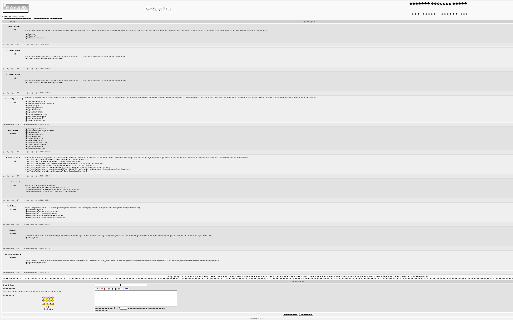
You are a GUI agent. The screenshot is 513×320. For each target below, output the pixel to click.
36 (256, 277)
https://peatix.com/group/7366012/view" (44, 161)
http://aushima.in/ (30, 34)
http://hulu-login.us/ (31, 237)
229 (387, 278)
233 (400, 278)
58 (308, 277)
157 (161, 278)
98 (403, 277)
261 (488, 278)
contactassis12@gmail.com (12, 99)
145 (123, 278)
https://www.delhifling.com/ (34, 210)
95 (395, 277)
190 (265, 278)
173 (211, 278)
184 (246, 278)
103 (417, 277)
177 (224, 278)
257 (475, 278)
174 (214, 278)
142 (114, 278)
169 (199, 278)
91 (386, 277)
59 (311, 277)
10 (195, 277)
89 (381, 277)
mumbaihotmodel (12, 182)
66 (327, 277)
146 (126, 278)
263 (494, 278)
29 (240, 277)
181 (236, 278)
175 (217, 278)
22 (223, 277)
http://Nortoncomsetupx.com (34, 111)
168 (196, 278)
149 (136, 278)
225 (374, 278)
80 (360, 277)
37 (259, 277)
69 (334, 277)
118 (38, 278)
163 (180, 278)
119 (42, 278)
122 (51, 278)
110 (13, 278)
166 (189, 278)
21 (221, 277)
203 (305, 278)
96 (398, 277)
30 (242, 277)
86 (374, 277)
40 (266, 277)
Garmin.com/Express (12, 254)
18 (214, 277)
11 (198, 277)
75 (348, 277)
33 (249, 277)
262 (491, 278)
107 (4, 278)
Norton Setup (12, 130)
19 (216, 277)
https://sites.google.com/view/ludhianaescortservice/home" (51, 159)
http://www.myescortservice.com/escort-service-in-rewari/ (44, 58)
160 (170, 278)
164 (183, 278)
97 (400, 277)
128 (70, 278)
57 (306, 277)
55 (301, 277)
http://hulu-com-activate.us (34, 119)
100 (408, 277)
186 (252, 278)
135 (92, 278)
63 (320, 277)
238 (415, 278)
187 (255, 278)
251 (456, 278)
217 (349, 278)
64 (322, 277)
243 (431, 278)
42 (271, 277)
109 (10, 278)
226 (378, 278)
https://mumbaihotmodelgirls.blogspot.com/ (42, 189)
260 (484, 278)
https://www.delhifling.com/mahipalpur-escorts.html (42, 211)
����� (414, 14)
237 (412, 278)
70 (337, 277)
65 (325, 277)
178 (227, 278)
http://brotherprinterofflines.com (35, 101)
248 (447, 278)
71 (339, 277)
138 (101, 278)
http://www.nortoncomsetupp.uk (35, 117)
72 (341, 277)
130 (76, 278)
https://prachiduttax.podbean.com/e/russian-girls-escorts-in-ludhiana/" (54, 163)
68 (332, 277)
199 (293, 278)
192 (271, 278)
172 (208, 278)
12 (200, 277)
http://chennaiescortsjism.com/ (35, 38)
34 (252, 277)
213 (337, 278)
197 (287, 278)
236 (409, 278)
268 (510, 278)
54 (299, 277)
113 (23, 278)
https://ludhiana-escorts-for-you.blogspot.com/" (47, 171)
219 (356, 278)
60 (313, 277)
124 (57, 278)
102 (414, 277)
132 (82, 278)
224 (371, 278)
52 (294, 277)
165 (186, 278)
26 (233, 277)
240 (422, 278)
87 (377, 277)
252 (459, 278)
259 (481, 278)
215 (343, 278)
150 (139, 278)
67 (330, 277)
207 (318, 278)
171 (205, 278)
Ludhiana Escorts (12, 158)
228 (384, 278)
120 (45, 278)
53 (297, 277)
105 (423, 277)
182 (239, 278)
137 (98, 278)
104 (420, 277)
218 (353, 278)
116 (32, 278)
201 (299, 278)
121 (48, 278)
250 (453, 278)
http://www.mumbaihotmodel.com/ (39, 187)
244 (434, 278)
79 (358, 277)
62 (318, 277)
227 (381, 278)
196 (283, 278)
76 (351, 277)
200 (296, 278)
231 (393, 278)
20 (219, 277)
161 (173, 278)
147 (130, 278)
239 (418, 278)
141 (111, 278)
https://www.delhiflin (31, 213)
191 (268, 278)
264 (497, 278)
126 (64, 278)
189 (261, 278)
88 (379, 277)
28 (238, 277)
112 (20, 278)
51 (292, 277)
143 (117, 278)
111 (17, 278)
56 (304, 277)
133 (86, 278)
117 (35, 278)
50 (289, 277)
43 (273, 277)
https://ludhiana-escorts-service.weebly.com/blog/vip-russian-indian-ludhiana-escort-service (62, 167)
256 (472, 278)
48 (285, 277)
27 (235, 277)
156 (158, 278)
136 (95, 278)
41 (268, 277)
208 (321, 278)
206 (315, 278)
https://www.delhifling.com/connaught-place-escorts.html (44, 215)
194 (277, 278)
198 (290, 278)
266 (503, 278)
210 (327, 278)
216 (346, 278)
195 (280, 278)
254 (466, 278)
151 (142, 278)
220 (359, 278)
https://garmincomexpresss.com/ (36, 263)
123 (54, 278)
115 (29, 278)
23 (226, 277)
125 (61, 278)
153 (148, 278)
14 (205, 277)
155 (155, 278)
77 (353, 277)
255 (469, 278)
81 (362, 277)
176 (221, 278)
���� (463, 14)
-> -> (33, 18)
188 (258, 278)
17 (212, 277)
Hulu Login (12, 230)
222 (365, 278)
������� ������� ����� (17, 18)
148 (133, 278)
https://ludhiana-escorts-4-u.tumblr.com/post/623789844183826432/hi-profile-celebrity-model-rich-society (66, 169)
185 (249, 278)
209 (324, 278)
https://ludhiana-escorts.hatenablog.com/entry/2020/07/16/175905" (53, 165)
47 (282, 277)
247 (444, 278)
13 (202, 277)
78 (355, 277)
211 (330, 278)
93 (391, 277)
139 (104, 278)
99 (405, 277)
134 (89, 278)
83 (367, 277)
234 (403, 278)
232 (397, 278)
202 (302, 278)
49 (287, 277)
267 (506, 278)
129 (73, 278)
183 (243, 278)
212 (334, 278)
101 (411, 277)
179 (230, 278)
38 (261, 277)
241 (425, 278)
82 (365, 277)
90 (384, 277)
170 (202, 278)
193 (274, 278)
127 (67, 278)
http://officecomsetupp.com (34, 113)
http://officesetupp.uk (32, 105)
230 (390, 278)
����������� (447, 14)
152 (145, 278)
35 (254, 277)
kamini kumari (12, 206)
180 (233, 278)
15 (207, 277)
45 (278, 277)
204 (309, 278)
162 (177, 278)
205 (312, 278)
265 (500, 278)
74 (346, 277)
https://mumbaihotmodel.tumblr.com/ (40, 191)
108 (7, 278)
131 (79, 278)
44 (275, 277)
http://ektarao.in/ (30, 36)
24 (228, 277)
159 (167, 278)
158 (164, 278)
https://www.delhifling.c (32, 217)
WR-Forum (258, 318)
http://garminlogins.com (33, 109)
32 (247, 277)
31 (245, 277)
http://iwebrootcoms (31, 120)
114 (26, 278)
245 (437, 278)
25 (230, 277)
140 (108, 278)
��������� (429, 14)
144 (120, 278)
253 (462, 278)
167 (192, 278)
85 (372, 277)
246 (440, 278)
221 (362, 278)
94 (393, 277)
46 (280, 277)
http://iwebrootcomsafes (33, 148)
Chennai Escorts (12, 26)
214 (340, 278)
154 (152, 278)
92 (388, 277)
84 (370, 277)
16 (209, 277)
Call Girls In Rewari (12, 50)
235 (406, 278)
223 (368, 278)
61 (315, 277)
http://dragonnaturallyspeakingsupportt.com (39, 103)
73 (344, 277)
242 (428, 278)
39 (263, 277)
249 (450, 278)
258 (478, 278)
